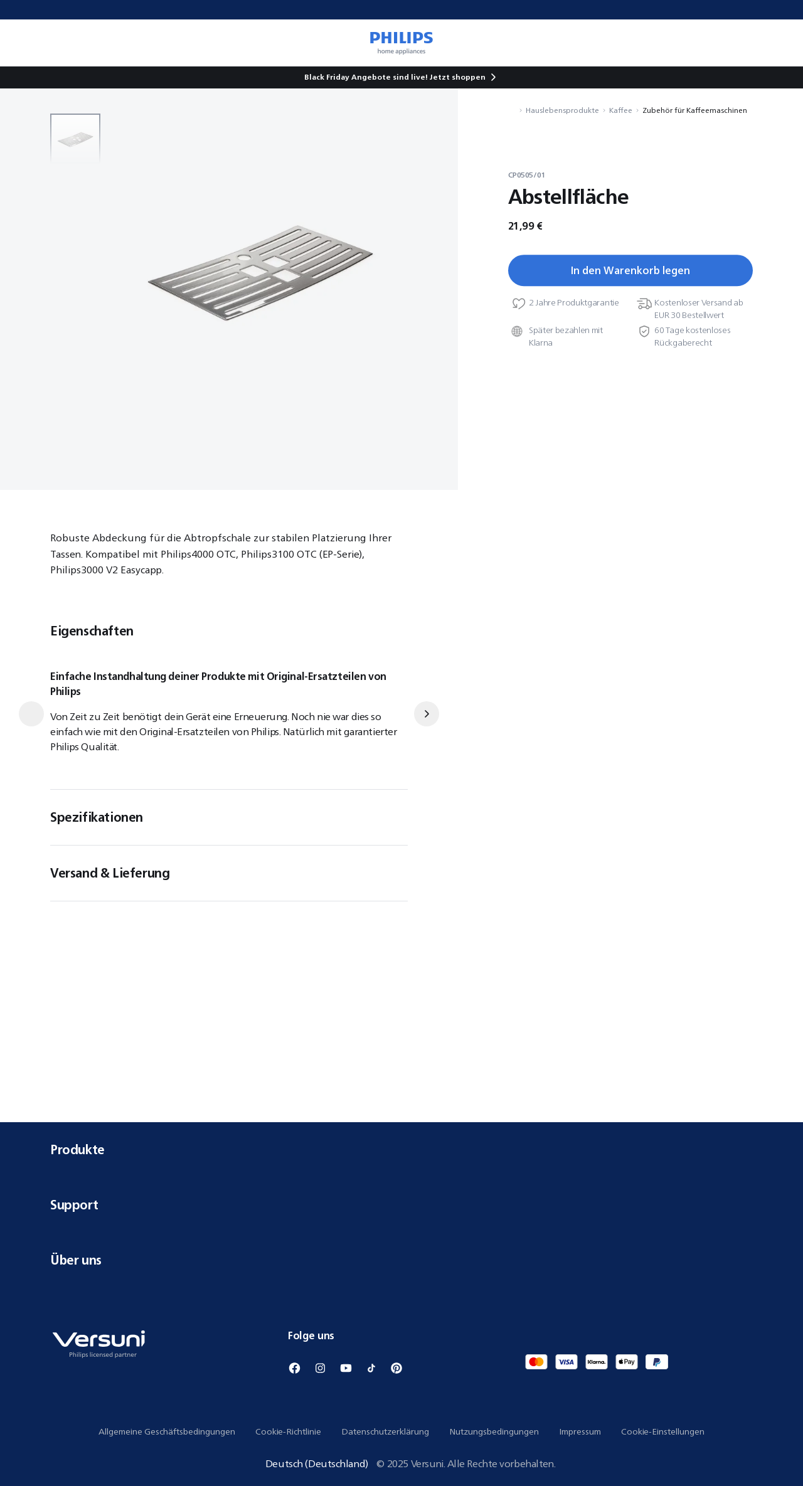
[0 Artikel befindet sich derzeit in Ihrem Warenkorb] (775, 42)
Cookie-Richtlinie (288, 1431)
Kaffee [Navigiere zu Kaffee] (620, 110)
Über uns (401, 1260)
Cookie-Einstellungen (663, 1431)
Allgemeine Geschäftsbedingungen (166, 1431)
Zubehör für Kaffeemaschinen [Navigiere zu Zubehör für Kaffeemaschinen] (694, 110)
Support (401, 1205)
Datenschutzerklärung (385, 1431)
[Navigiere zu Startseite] (512, 110)
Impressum (580, 1431)
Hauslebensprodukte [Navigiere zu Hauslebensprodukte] (562, 110)
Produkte (401, 1149)
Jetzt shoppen (458, 76)
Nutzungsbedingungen (494, 1431)
